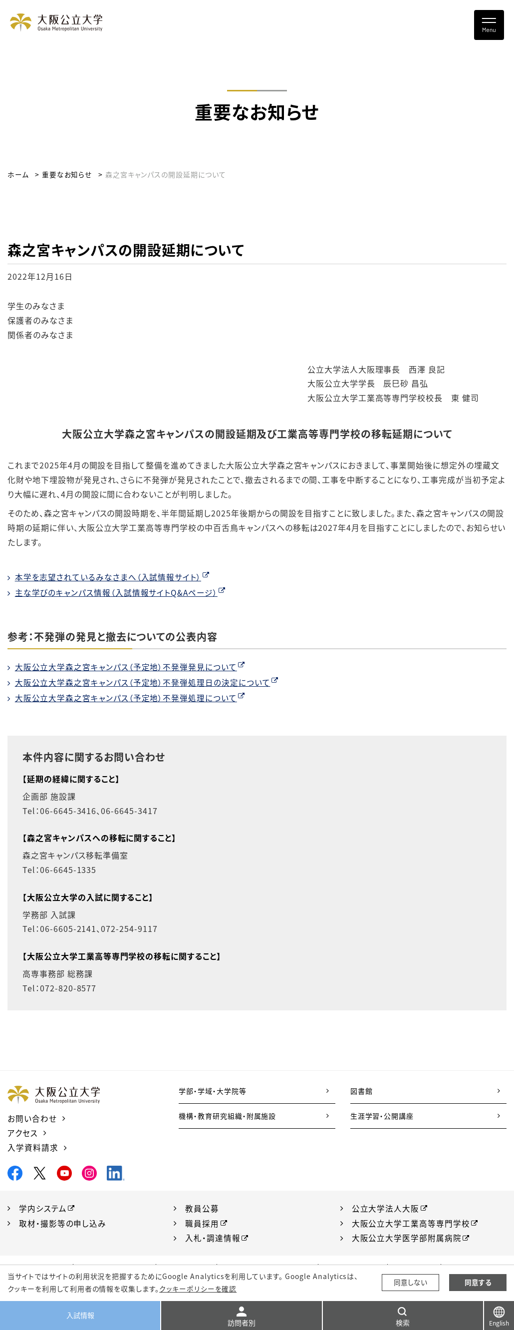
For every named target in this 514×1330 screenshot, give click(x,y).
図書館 (361, 1091)
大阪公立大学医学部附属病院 (407, 1238)
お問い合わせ (32, 1118)
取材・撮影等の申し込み (63, 1223)
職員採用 (202, 1223)
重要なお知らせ (67, 174)
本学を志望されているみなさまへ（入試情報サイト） (108, 577)
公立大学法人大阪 (386, 1208)
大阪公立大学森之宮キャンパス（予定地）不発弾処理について (126, 698)
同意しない (410, 1283)
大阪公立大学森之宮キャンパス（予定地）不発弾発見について (126, 667)
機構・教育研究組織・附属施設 (227, 1116)
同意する (478, 1283)
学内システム (43, 1208)
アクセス (22, 1133)
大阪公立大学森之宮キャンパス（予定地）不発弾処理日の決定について (143, 682)
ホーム (18, 174)
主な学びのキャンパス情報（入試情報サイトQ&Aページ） (117, 592)
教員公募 (202, 1208)
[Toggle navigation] (489, 25)
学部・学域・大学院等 (213, 1091)
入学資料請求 (32, 1147)
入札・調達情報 (213, 1238)
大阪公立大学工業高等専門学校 (411, 1223)
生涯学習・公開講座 (382, 1116)
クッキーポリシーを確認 (197, 1289)
